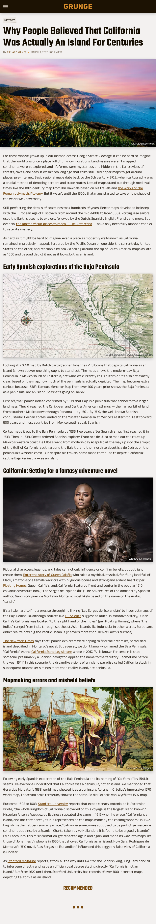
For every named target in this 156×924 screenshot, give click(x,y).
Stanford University (53, 804)
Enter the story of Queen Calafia (47, 575)
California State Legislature (51, 652)
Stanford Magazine (22, 861)
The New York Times (18, 641)
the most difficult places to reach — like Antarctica (54, 224)
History (9, 20)
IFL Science (73, 616)
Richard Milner (16, 52)
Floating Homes (14, 585)
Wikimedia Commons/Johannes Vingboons (128, 354)
